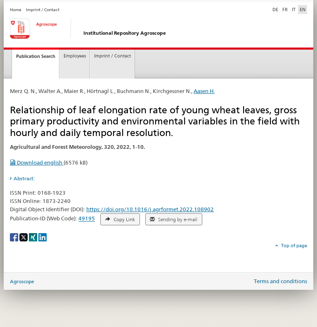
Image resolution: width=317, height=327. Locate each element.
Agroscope (22, 281)
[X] (24, 237)
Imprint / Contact (42, 9)
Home (15, 9)
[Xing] (33, 237)
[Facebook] (14, 237)
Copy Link (120, 219)
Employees (75, 56)
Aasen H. (204, 91)
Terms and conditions (280, 281)
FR (285, 9)
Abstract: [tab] (24, 178)
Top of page (293, 245)
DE (276, 9)
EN (302, 9)
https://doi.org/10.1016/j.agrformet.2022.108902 (150, 209)
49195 (86, 218)
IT (294, 9)
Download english (37, 162)
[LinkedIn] (42, 237)
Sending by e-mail (173, 219)
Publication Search (35, 56)
